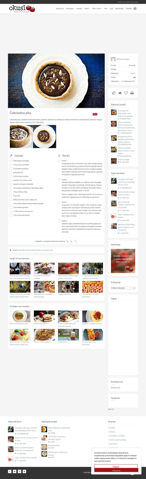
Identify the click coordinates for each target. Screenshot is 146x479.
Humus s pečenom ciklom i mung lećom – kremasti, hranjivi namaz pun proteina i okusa (126, 126)
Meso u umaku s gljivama (42, 341)
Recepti (79, 8)
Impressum (113, 444)
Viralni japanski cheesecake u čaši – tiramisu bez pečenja (125, 113)
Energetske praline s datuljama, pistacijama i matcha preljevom (126, 139)
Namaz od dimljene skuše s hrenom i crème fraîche (126, 150)
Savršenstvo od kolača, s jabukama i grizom (56, 438)
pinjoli (47, 249)
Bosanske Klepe (54, 445)
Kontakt (126, 2)
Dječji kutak (119, 8)
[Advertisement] (73, 32)
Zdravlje (129, 8)
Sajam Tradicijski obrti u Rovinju (126, 216)
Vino (105, 8)
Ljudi (111, 8)
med (42, 249)
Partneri (112, 432)
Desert (27, 249)
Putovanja (70, 8)
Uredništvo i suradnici (117, 436)
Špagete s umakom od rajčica (92, 323)
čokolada (21, 249)
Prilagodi (116, 467)
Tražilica (120, 2)
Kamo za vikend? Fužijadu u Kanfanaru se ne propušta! (126, 204)
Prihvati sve (116, 471)
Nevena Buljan (124, 59)
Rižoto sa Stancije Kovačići (19, 323)
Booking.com (115, 387)
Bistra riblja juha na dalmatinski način (59, 429)
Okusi (87, 8)
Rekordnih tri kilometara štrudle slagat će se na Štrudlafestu (126, 227)
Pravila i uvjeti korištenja (118, 440)
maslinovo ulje (36, 249)
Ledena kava (62, 341)
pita (51, 249)
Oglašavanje (134, 2)
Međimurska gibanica (41, 323)
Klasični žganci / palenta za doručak (57, 453)
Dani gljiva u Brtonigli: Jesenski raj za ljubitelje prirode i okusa (126, 182)
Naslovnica (60, 8)
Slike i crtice (97, 8)
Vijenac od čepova (64, 293)
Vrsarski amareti (123, 160)
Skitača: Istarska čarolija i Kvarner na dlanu (126, 193)
